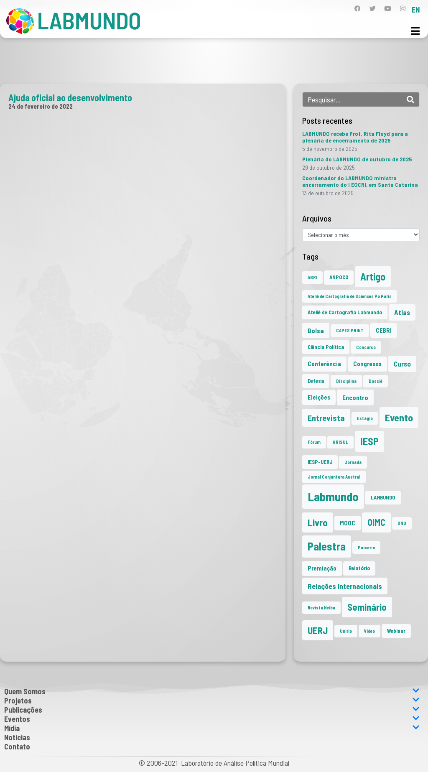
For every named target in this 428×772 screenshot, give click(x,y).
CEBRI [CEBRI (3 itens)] (384, 330)
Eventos (212, 719)
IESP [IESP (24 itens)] (369, 441)
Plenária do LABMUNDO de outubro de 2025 (357, 159)
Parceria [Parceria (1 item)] (366, 547)
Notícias (17, 737)
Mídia (212, 728)
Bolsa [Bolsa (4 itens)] (316, 330)
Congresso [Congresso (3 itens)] (367, 363)
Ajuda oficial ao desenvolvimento (70, 97)
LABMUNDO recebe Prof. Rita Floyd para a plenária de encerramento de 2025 (355, 137)
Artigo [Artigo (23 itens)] (372, 276)
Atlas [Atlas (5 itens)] (402, 312)
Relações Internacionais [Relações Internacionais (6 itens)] (345, 586)
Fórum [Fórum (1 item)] (314, 442)
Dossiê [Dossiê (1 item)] (375, 381)
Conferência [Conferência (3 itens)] (324, 363)
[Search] (410, 99)
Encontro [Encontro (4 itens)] (355, 397)
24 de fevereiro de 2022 (40, 106)
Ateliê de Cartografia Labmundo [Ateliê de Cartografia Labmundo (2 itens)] (345, 312)
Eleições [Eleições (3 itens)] (319, 397)
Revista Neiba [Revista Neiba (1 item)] (321, 607)
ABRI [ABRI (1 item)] (312, 277)
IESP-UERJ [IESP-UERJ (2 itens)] (320, 462)
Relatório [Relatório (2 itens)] (359, 568)
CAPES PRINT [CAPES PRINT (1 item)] (350, 330)
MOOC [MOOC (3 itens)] (347, 523)
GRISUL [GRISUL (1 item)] (340, 442)
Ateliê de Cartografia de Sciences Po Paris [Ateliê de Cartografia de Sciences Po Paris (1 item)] (350, 296)
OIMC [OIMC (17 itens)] (376, 522)
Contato (17, 746)
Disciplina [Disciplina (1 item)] (346, 381)
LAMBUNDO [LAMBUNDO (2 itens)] (383, 497)
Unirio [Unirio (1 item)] (346, 631)
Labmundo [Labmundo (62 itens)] (333, 496)
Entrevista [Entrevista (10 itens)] (326, 418)
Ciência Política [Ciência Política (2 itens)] (326, 347)
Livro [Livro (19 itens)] (318, 522)
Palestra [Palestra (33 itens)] (327, 546)
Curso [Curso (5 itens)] (402, 363)
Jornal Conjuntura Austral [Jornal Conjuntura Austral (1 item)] (334, 476)
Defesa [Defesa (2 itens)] (316, 380)
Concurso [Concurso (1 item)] (366, 347)
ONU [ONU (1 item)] (401, 523)
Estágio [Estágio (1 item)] (365, 418)
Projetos (212, 700)
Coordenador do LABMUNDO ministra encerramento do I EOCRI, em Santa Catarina (360, 181)
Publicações (212, 709)
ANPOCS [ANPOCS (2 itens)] (338, 277)
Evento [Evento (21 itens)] (399, 417)
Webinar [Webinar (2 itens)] (396, 630)
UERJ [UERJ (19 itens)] (318, 630)
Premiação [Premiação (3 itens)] (322, 568)
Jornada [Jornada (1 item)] (353, 462)
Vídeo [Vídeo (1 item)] (369, 631)
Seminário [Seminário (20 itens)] (367, 607)
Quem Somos (212, 691)
